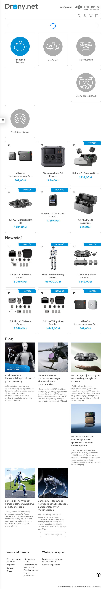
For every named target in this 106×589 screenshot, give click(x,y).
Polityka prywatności (29, 574)
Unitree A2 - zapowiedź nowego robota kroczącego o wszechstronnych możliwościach (53, 505)
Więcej (17, 400)
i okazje (20, 61)
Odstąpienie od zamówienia (30, 565)
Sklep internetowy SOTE (67, 586)
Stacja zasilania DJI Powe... (53, 175)
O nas (9, 571)
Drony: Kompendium (51, 564)
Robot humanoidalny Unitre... (53, 276)
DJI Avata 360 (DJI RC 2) (20, 221)
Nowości (13, 237)
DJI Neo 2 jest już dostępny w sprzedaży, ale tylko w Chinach (85, 378)
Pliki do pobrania (31, 570)
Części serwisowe (20, 132)
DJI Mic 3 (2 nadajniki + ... (85, 173)
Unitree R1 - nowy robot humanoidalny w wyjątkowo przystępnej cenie (20, 503)
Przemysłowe (86, 59)
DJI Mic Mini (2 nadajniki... (85, 221)
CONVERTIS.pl (96, 586)
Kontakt (10, 568)
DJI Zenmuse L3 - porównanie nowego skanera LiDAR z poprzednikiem (49, 380)
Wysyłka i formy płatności (14, 560)
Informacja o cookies (29, 560)
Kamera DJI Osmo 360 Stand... (53, 215)
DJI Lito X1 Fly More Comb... (20, 276)
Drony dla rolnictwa (86, 95)
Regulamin (11, 564)
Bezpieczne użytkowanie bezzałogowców (52, 560)
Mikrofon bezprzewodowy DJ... (20, 175)
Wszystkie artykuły (53, 534)
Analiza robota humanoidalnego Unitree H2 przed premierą (20, 378)
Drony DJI (53, 59)
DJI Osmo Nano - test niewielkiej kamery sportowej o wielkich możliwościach (82, 441)
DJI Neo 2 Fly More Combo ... (86, 276)
